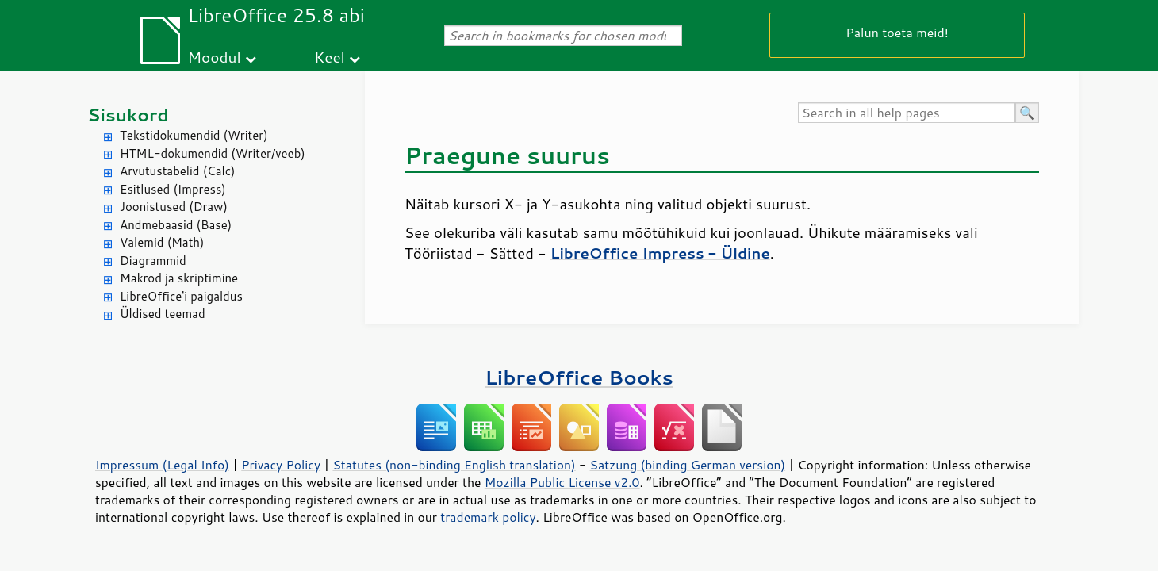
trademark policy (487, 517)
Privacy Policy (280, 464)
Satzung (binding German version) (688, 464)
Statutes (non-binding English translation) (453, 464)
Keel (329, 56)
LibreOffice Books (579, 377)
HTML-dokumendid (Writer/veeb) (212, 153)
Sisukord (128, 114)
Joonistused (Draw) (174, 206)
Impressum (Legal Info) (162, 464)
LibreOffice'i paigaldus (181, 296)
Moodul (214, 56)
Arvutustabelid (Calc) (177, 171)
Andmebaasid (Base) (176, 225)
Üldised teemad (162, 313)
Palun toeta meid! (897, 32)
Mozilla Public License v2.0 (562, 482)
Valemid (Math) (162, 242)
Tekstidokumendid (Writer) (194, 135)
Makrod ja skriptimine (179, 278)
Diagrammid (153, 260)
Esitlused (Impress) (173, 189)
